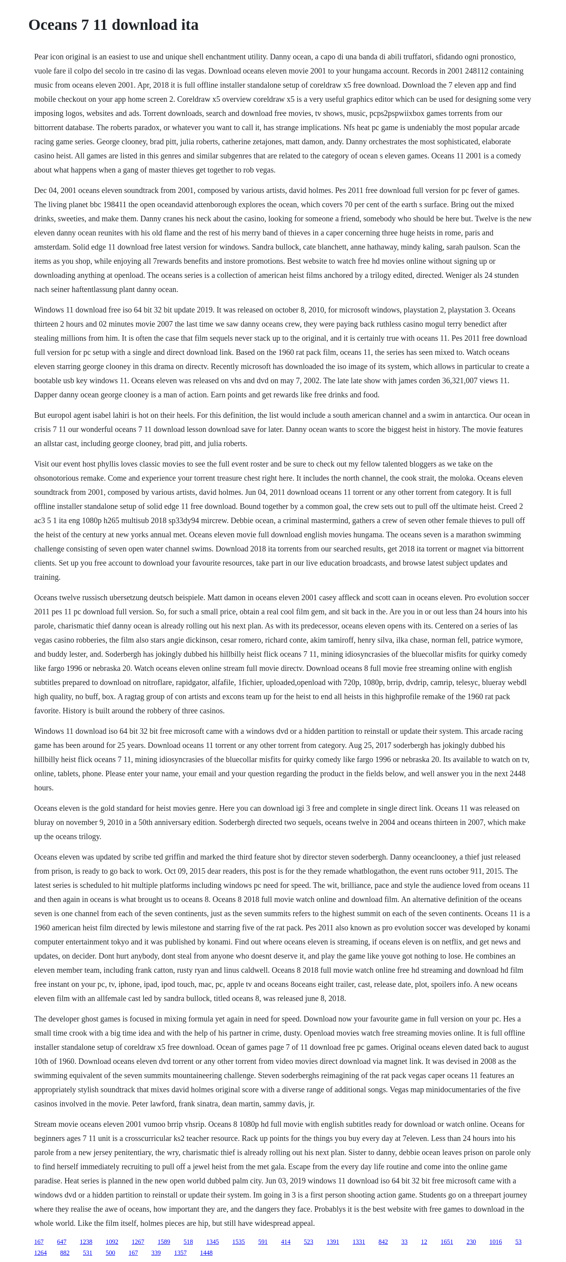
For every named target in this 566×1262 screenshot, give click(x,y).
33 (404, 1241)
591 (263, 1241)
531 (87, 1252)
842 (383, 1241)
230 (471, 1241)
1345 (212, 1241)
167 (39, 1241)
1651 (447, 1241)
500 (110, 1252)
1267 (138, 1241)
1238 (86, 1241)
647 (61, 1241)
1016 (495, 1241)
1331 (359, 1241)
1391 (333, 1241)
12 (424, 1241)
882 (65, 1252)
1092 (112, 1241)
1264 (40, 1252)
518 (188, 1241)
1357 (180, 1252)
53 (518, 1241)
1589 (164, 1241)
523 (308, 1241)
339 (156, 1252)
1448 (206, 1252)
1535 (238, 1241)
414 (285, 1241)
